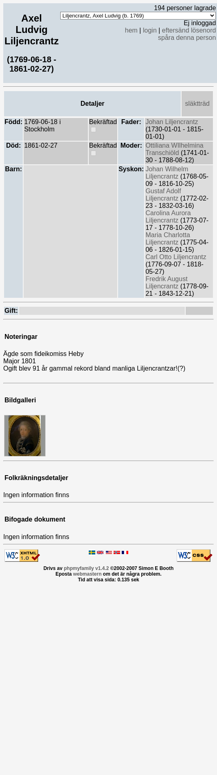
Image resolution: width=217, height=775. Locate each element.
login (150, 30)
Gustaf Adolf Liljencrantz (163, 195)
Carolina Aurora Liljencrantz (168, 217)
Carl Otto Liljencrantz (175, 256)
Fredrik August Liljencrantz (166, 282)
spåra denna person (187, 37)
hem (131, 30)
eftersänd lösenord (189, 30)
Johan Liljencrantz (171, 121)
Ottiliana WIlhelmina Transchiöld (174, 149)
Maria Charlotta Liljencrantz (167, 238)
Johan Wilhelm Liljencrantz (166, 173)
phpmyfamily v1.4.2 (86, 568)
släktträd (197, 103)
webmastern (87, 574)
